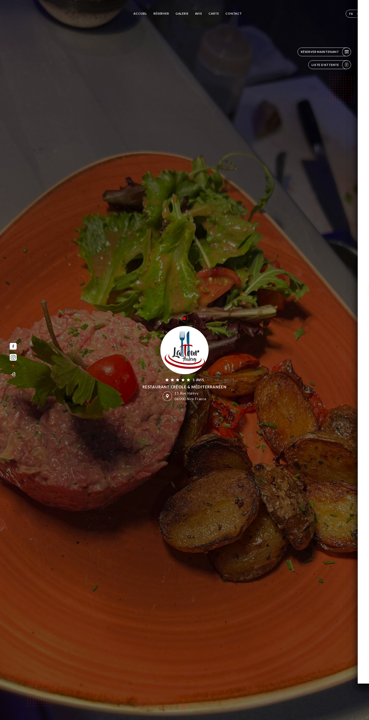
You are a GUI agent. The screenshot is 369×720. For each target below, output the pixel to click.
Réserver (161, 13)
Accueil (140, 13)
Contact (233, 13)
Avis (198, 13)
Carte (214, 13)
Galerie (182, 13)
